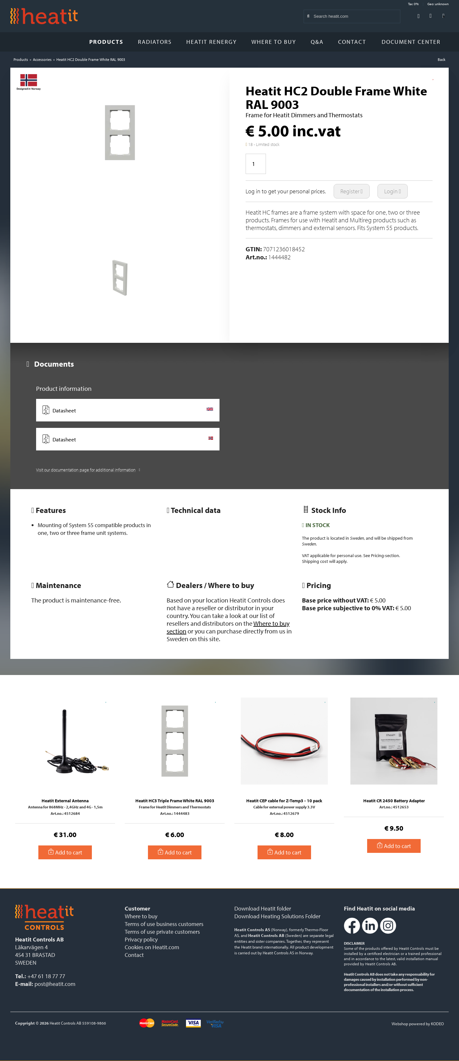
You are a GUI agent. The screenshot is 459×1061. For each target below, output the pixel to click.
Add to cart (65, 852)
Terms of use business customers (164, 924)
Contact (352, 41)
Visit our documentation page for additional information (88, 470)
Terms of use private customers (162, 931)
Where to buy (273, 41)
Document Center (413, 41)
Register (351, 191)
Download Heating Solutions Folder (277, 916)
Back (441, 59)
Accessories (42, 59)
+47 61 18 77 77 (46, 976)
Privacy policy (141, 939)
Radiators (155, 41)
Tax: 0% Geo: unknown (428, 4)
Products (106, 41)
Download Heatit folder (262, 908)
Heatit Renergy (211, 41)
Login (392, 191)
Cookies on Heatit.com (152, 947)
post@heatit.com (54, 984)
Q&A (317, 41)
